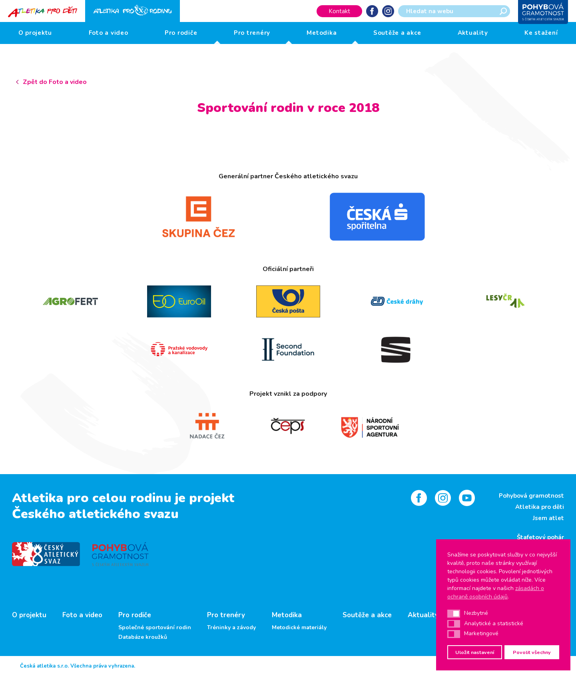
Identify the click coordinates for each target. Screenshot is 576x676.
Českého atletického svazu (95, 513)
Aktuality (473, 33)
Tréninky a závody (231, 627)
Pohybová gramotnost (531, 496)
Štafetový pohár (540, 537)
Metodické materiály (299, 627)
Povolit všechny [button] (532, 652)
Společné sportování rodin (154, 627)
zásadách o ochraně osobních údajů (495, 592)
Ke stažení (541, 33)
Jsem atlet (548, 518)
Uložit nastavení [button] (474, 652)
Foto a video (108, 33)
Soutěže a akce (397, 33)
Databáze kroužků (142, 637)
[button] (453, 614)
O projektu (35, 33)
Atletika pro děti (539, 507)
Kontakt (339, 11)
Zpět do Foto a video (55, 82)
